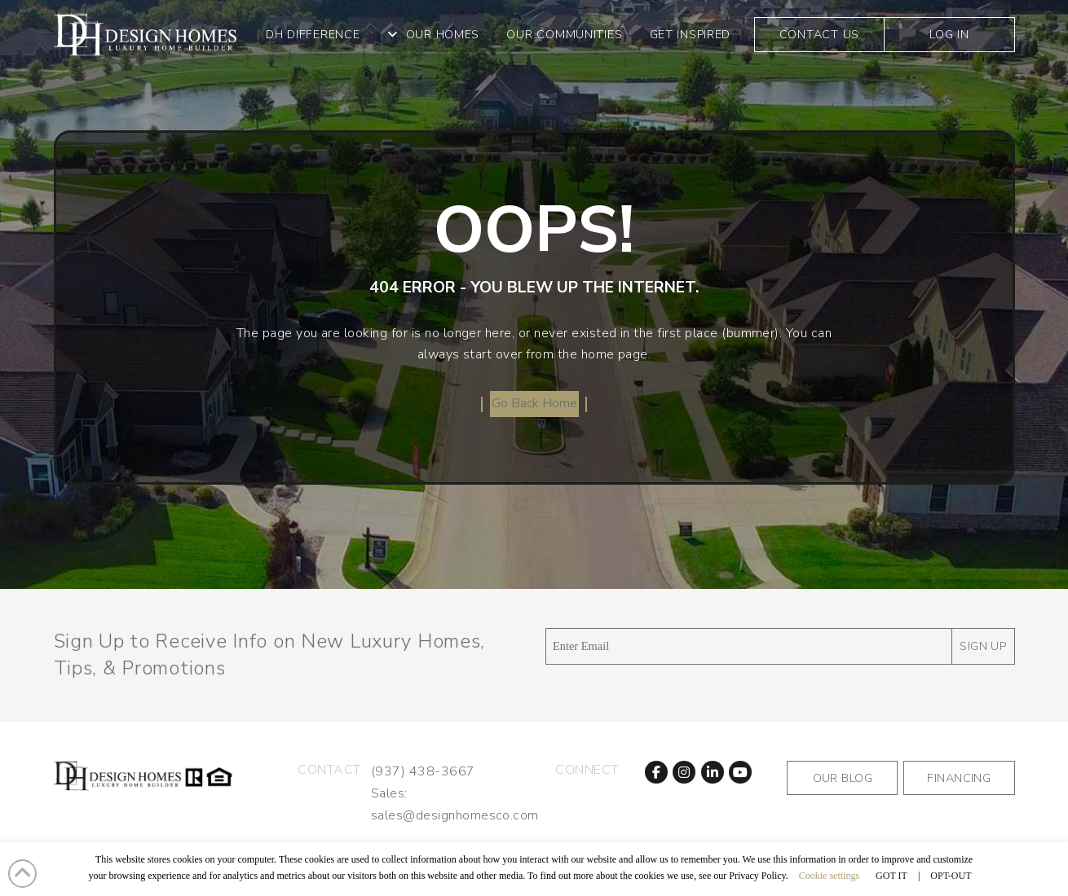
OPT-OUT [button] (950, 875)
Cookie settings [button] (829, 875)
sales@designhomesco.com (455, 815)
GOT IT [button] (891, 875)
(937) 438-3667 (423, 771)
